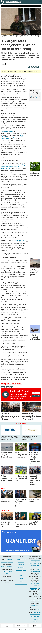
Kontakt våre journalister (7, 563)
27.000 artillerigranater (7, 133)
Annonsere (21, 563)
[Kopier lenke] (38, 69)
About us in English (35, 618)
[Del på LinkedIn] (34, 69)
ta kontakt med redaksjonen (35, 585)
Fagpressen (37, 611)
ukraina (8, 385)
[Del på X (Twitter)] (31, 69)
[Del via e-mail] (36, 69)
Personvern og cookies (21, 571)
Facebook (21, 574)
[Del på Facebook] (29, 69)
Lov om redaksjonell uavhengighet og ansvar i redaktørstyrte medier (35, 563)
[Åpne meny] (40, 3)
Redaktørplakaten (35, 567)
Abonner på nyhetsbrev (21, 585)
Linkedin (21, 580)
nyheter (3, 385)
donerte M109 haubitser (18, 241)
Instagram (21, 577)
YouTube (21, 583)
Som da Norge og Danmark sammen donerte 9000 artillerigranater (14, 168)
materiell (19, 385)
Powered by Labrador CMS (21, 631)
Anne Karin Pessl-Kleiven (7, 568)
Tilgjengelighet (21, 569)
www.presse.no (35, 607)
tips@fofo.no (9, 561)
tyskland (14, 385)
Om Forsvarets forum (21, 561)
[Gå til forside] (11, 2)
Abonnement (21, 566)
